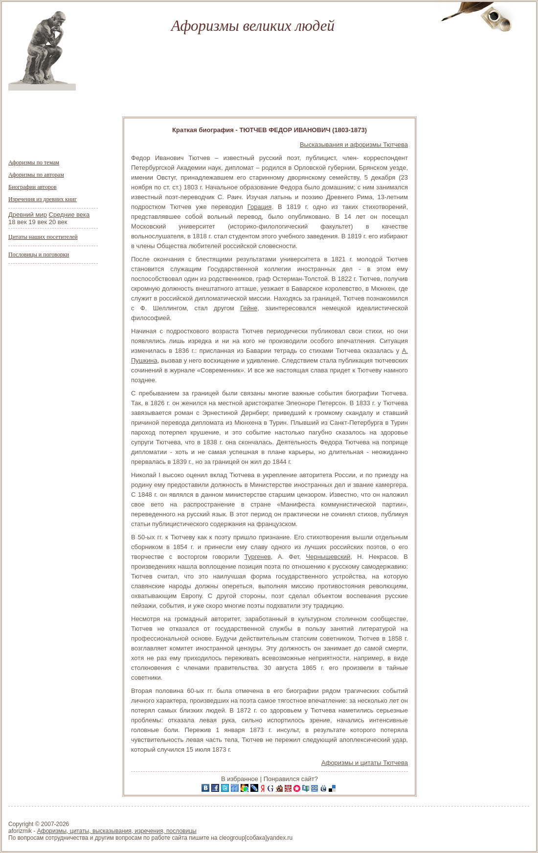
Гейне (248, 308)
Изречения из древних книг (42, 199)
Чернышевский (328, 556)
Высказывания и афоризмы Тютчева (354, 144)
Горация (259, 206)
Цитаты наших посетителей (43, 236)
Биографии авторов (32, 187)
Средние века (69, 214)
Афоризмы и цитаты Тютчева (364, 762)
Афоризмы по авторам (36, 174)
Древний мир (27, 214)
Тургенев (258, 556)
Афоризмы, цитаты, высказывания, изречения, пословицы (117, 831)
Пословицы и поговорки (38, 254)
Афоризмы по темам (33, 162)
